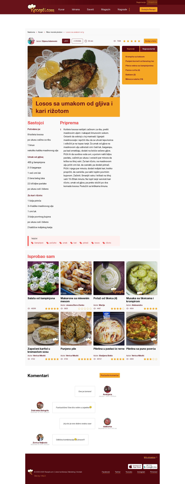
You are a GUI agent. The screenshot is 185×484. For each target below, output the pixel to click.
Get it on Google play (150, 466)
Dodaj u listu (150, 41)
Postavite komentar (110, 375)
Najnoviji (131, 49)
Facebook (106, 472)
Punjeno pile (76, 336)
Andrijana (107, 394)
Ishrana (76, 9)
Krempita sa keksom (135, 56)
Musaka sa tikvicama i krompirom (141, 285)
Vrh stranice (149, 457)
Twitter (117, 472)
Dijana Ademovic (49, 41)
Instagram (141, 472)
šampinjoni (38, 243)
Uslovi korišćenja (61, 472)
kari (75, 243)
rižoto (108, 243)
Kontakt (79, 472)
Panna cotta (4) (133, 70)
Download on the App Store (135, 466)
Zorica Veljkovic (40, 442)
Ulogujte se (153, 2)
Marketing (71, 472)
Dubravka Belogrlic (40, 410)
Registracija (141, 2)
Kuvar (61, 9)
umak (65, 243)
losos (97, 243)
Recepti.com (41, 8)
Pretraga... (134, 9)
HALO (43, 476)
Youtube (129, 472)
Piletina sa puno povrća (141, 336)
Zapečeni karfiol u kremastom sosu (43, 336)
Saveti (90, 9)
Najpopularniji (149, 49)
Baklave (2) (131, 74)
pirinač (85, 243)
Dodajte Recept (148, 9)
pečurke (53, 243)
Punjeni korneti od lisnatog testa (140, 61)
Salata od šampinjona (43, 285)
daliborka (107, 426)
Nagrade (122, 9)
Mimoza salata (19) (134, 79)
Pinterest (153, 472)
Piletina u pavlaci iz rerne (109, 336)
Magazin (105, 9)
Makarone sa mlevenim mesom (76, 285)
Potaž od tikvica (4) (109, 285)
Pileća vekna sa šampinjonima (139, 65)
